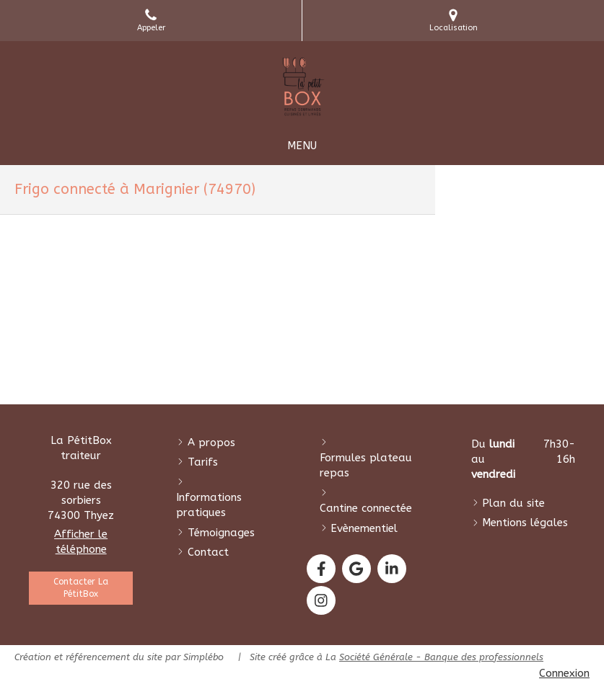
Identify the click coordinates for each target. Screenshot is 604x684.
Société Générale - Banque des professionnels (441, 657)
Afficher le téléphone (81, 542)
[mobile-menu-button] (302, 146)
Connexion (564, 673)
